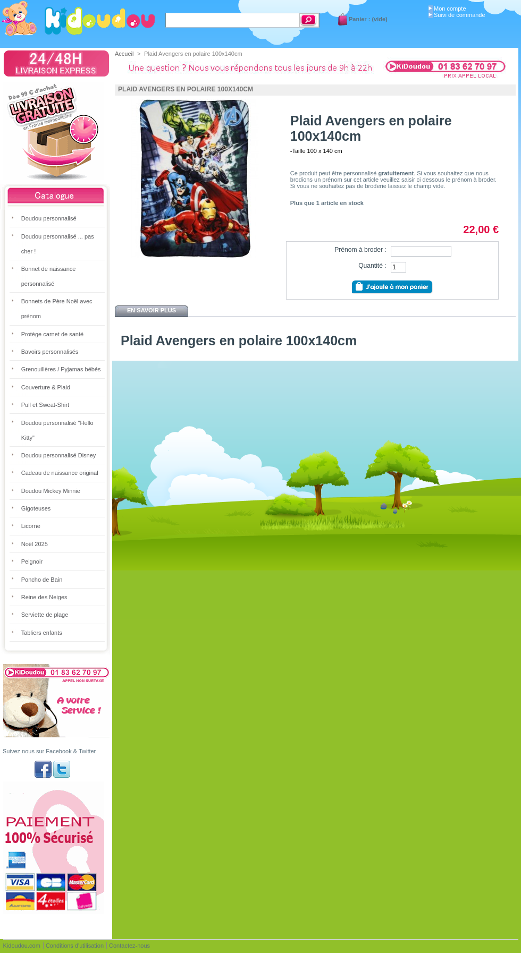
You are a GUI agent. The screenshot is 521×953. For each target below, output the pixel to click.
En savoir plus (151, 310)
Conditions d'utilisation (75, 945)
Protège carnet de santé (52, 334)
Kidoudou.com (21, 945)
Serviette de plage (45, 614)
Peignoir (32, 561)
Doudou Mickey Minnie (50, 491)
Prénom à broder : (360, 249)
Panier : (359, 19)
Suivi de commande (459, 15)
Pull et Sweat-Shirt (45, 405)
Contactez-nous (129, 945)
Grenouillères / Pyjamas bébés (61, 369)
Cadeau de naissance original (59, 473)
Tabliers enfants (41, 632)
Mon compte (450, 8)
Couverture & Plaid (45, 387)
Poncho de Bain (42, 579)
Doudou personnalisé (49, 218)
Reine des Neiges (44, 597)
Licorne (30, 526)
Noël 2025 (34, 544)
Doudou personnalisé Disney (58, 455)
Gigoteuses (36, 508)
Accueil (124, 53)
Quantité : (372, 265)
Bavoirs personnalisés (50, 351)
